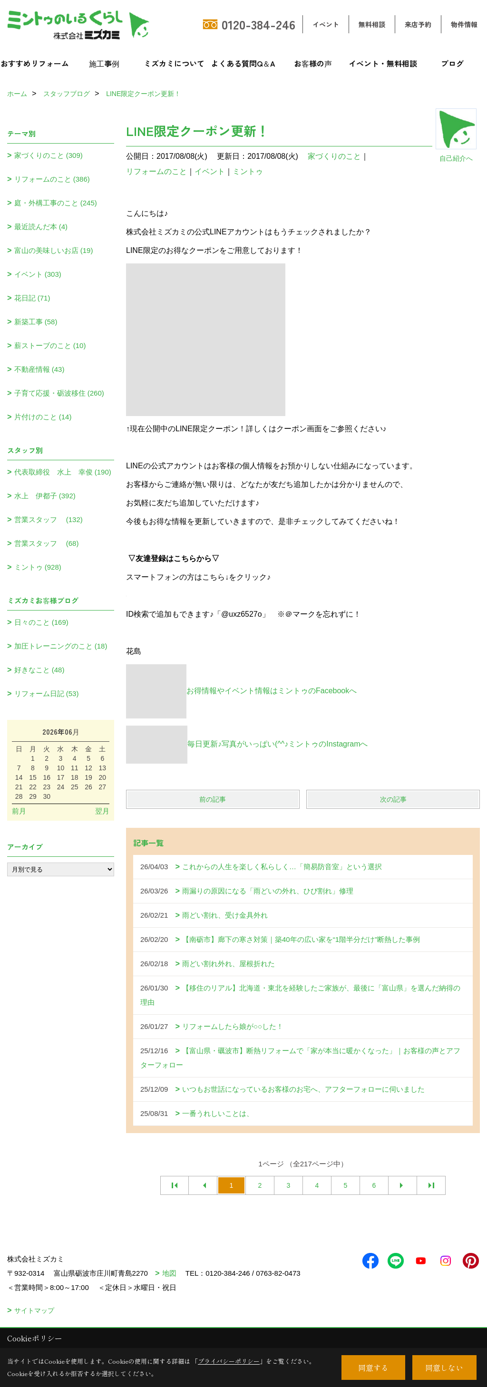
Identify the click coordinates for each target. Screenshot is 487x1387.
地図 (169, 1273)
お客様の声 (313, 63)
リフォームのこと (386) (52, 179)
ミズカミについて (174, 63)
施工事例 (104, 63)
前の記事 (212, 799)
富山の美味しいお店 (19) (53, 250)
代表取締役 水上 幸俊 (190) (62, 472)
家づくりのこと (334, 156)
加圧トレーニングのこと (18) (60, 646)
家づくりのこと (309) (48, 155)
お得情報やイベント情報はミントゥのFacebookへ (241, 691)
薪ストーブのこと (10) (50, 345)
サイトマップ (34, 1310)
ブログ (452, 63)
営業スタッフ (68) (46, 543)
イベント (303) (37, 274)
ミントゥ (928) (37, 567)
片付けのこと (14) (43, 417)
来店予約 (418, 24)
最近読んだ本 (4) (41, 227)
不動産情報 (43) (39, 369)
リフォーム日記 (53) (46, 693)
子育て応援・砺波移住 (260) (59, 393)
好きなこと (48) (39, 670)
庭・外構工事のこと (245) (55, 203)
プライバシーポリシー (229, 1361)
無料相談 (372, 24)
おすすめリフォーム (34, 63)
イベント (325, 24)
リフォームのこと (156, 171)
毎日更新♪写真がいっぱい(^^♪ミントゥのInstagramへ (247, 744)
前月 (19, 811)
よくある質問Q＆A (243, 63)
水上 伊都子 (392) (45, 496)
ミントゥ (248, 171)
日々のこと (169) (41, 622)
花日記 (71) (32, 298)
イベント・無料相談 (383, 63)
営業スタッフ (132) (48, 519)
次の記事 (393, 799)
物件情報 (464, 24)
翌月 (102, 811)
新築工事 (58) (36, 322)
